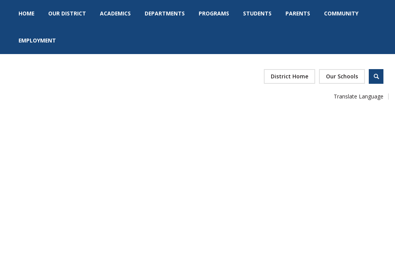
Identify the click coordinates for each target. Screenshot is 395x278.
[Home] (26, 13)
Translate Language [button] (358, 96)
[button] (342, 76)
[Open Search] (376, 76)
